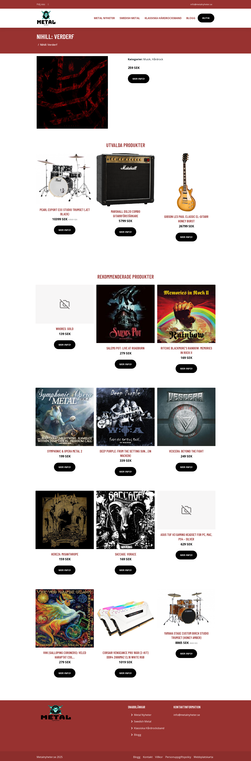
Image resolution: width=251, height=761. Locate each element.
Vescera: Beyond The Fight (186, 449)
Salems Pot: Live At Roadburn (125, 346)
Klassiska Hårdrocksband (163, 17)
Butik (206, 17)
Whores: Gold (64, 327)
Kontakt (148, 755)
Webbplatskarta (203, 755)
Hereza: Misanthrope (64, 552)
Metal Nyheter (104, 17)
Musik (147, 57)
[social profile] (48, 4)
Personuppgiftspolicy (178, 755)
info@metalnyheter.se (200, 4)
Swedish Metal (130, 17)
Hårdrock (157, 57)
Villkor (159, 755)
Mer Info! (139, 76)
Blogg (190, 17)
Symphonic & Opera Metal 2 (64, 449)
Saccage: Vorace (125, 552)
